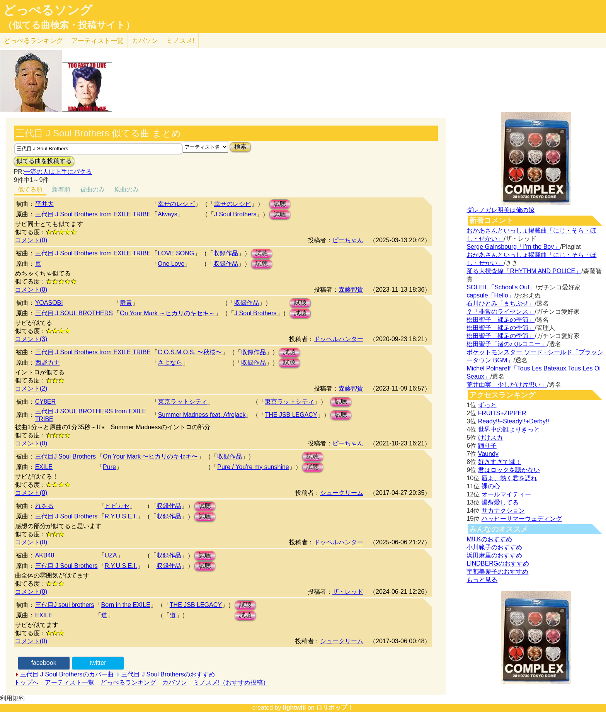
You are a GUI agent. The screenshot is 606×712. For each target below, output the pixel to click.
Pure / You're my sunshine (253, 467)
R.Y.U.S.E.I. (121, 516)
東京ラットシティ (183, 401)
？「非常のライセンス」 (500, 311)
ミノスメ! (180, 40)
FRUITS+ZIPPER (502, 413)
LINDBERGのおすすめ (497, 563)
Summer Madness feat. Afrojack (202, 414)
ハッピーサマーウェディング (522, 518)
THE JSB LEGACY (291, 414)
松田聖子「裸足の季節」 (500, 319)
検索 (240, 146)
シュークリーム (341, 492)
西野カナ (47, 362)
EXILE (44, 467)
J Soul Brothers (235, 214)
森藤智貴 (351, 289)
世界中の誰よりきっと (509, 429)
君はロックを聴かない (509, 470)
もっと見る (481, 579)
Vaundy (488, 453)
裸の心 (491, 486)
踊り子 (487, 445)
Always (167, 214)
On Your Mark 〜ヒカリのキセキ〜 (150, 456)
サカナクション (503, 510)
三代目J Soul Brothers (65, 456)
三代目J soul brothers (64, 605)
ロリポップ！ (334, 707)
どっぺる (33, 40)
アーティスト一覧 (69, 682)
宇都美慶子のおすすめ (497, 571)
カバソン (145, 40)
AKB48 (44, 555)
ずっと (487, 405)
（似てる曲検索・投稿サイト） (69, 25)
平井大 (44, 204)
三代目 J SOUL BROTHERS (74, 313)
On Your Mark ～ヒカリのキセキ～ (167, 313)
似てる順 (30, 189)
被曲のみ (92, 189)
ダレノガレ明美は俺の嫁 (500, 210)
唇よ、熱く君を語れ (509, 478)
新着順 (61, 189)
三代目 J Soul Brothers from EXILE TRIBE (93, 214)
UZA (111, 555)
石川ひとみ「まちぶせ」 (500, 303)
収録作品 (225, 253)
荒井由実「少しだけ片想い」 (506, 384)
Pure (109, 467)
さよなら (170, 362)
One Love (171, 263)
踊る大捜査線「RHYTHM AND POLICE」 (523, 271)
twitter (98, 662)
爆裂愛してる (500, 502)
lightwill (294, 707)
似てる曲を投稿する (44, 161)
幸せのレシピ (176, 204)
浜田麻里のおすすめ (494, 555)
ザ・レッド (347, 591)
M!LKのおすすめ (489, 539)
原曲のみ (126, 189)
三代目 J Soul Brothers (66, 516)
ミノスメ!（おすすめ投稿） (231, 682)
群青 (126, 302)
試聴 (280, 204)
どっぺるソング (47, 10)
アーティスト (97, 40)
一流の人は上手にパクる (58, 171)
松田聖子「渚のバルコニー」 (506, 344)
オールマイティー (506, 494)
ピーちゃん (347, 240)
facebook (43, 662)
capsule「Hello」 (490, 295)
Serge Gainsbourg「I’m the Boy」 (513, 246)
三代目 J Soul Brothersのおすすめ (168, 674)
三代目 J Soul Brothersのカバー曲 (67, 674)
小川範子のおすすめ (494, 547)
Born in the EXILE (125, 605)
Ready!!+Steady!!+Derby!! (513, 421)
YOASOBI (49, 302)
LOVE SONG (176, 253)
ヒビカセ (117, 506)
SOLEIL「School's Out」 (500, 287)
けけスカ (490, 437)
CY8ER (45, 401)
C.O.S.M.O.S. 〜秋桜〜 (190, 352)
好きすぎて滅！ (499, 462)
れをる (44, 506)
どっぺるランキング (128, 682)
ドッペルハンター (338, 339)
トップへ (26, 682)
